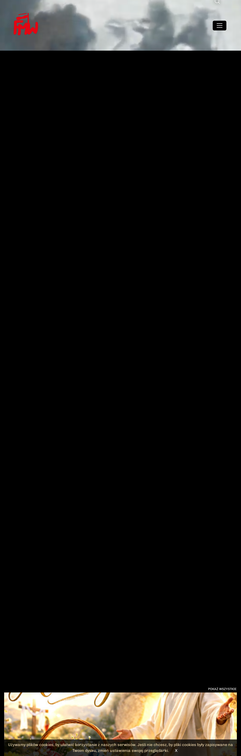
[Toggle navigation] (219, 25)
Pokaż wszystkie (222, 689)
